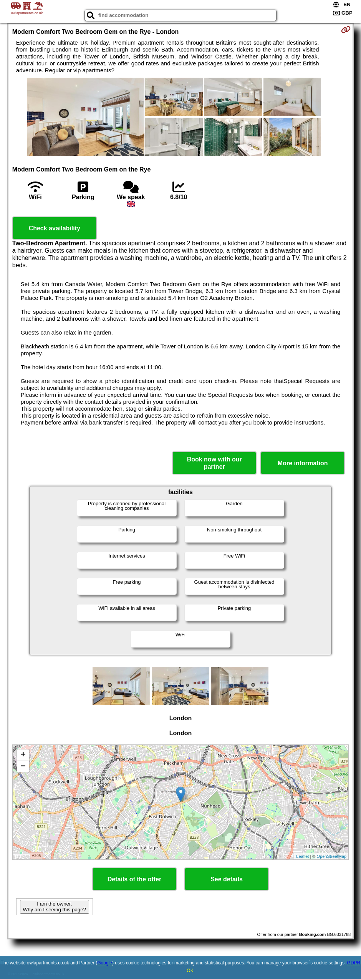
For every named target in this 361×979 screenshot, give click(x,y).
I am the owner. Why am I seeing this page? (54, 906)
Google (104, 963)
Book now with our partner (214, 463)
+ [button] (23, 755)
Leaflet (302, 856)
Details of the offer (134, 879)
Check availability (54, 228)
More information (303, 463)
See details (226, 879)
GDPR (354, 963)
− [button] (23, 767)
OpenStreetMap (332, 856)
